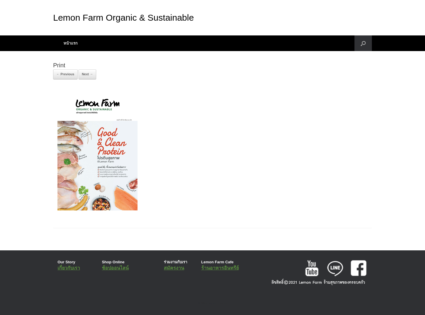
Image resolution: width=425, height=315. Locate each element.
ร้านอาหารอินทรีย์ (220, 267)
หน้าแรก (70, 43)
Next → (87, 74)
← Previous (65, 74)
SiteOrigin (208, 303)
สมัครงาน (174, 267)
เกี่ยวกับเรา (69, 267)
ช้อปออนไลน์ (115, 267)
